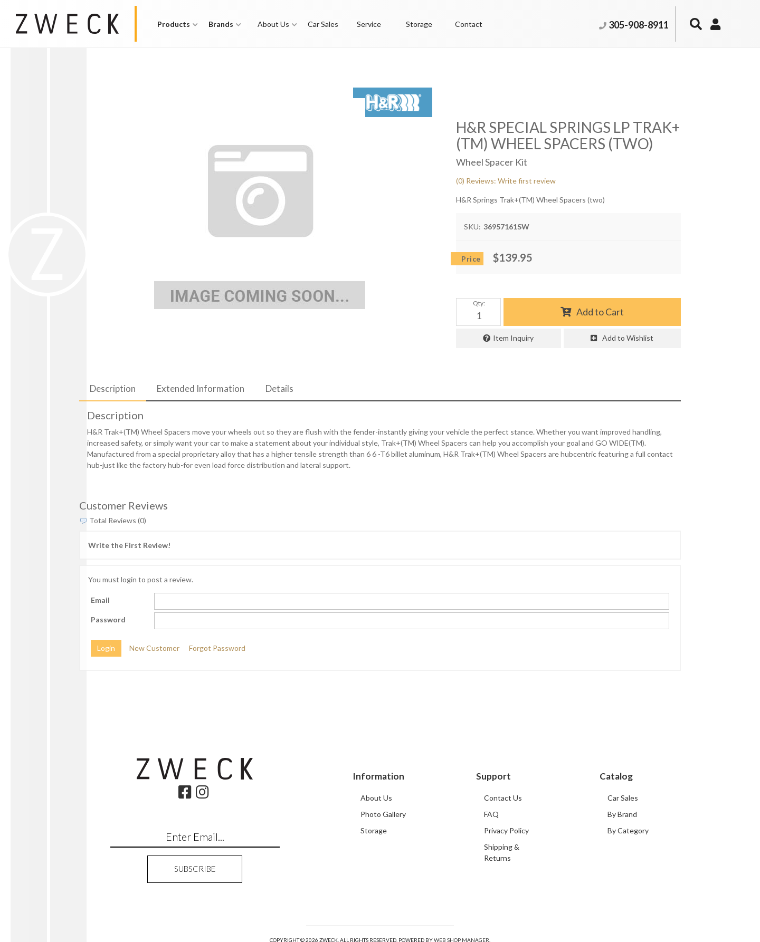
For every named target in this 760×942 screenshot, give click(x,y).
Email (100, 599)
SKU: (472, 226)
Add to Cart (600, 312)
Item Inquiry (513, 337)
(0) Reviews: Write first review (506, 180)
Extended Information (200, 388)
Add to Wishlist (627, 337)
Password (108, 619)
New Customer (154, 647)
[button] (177, 24)
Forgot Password (217, 647)
